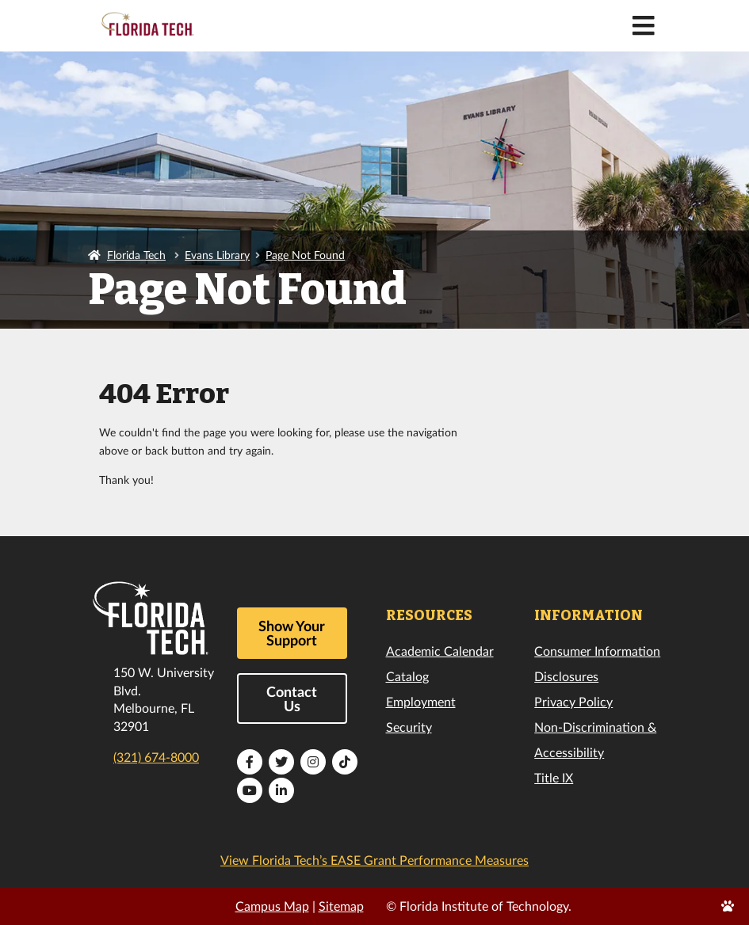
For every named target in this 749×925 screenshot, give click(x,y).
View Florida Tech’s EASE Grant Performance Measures (374, 859)
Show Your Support (291, 633)
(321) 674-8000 (156, 756)
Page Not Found (305, 254)
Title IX (553, 777)
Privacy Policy (573, 701)
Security (409, 726)
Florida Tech (136, 254)
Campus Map (272, 905)
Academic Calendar (440, 650)
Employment (421, 701)
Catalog (407, 675)
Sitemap (341, 905)
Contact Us (291, 698)
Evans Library (217, 254)
